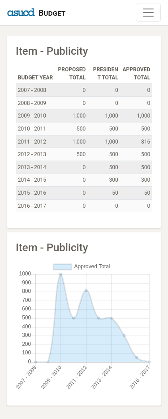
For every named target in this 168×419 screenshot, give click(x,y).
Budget (52, 12)
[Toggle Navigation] (148, 13)
